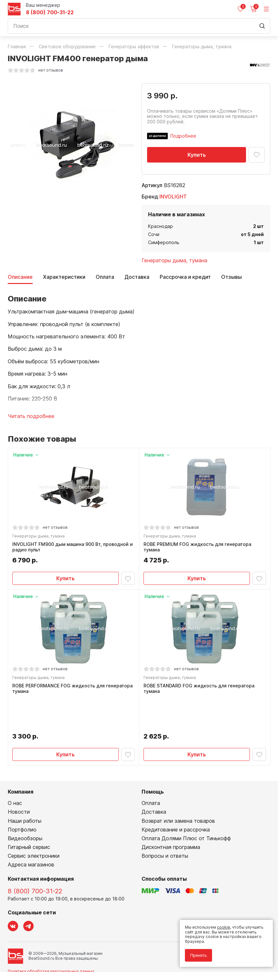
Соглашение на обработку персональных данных (56, 945)
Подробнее (183, 136)
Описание (20, 277)
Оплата (105, 277)
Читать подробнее (31, 416)
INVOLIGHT (173, 196)
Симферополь (163, 242)
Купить (196, 155)
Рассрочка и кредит (185, 277)
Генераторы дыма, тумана (174, 260)
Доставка (136, 277)
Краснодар (160, 226)
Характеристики (64, 277)
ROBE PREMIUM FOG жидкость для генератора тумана (198, 548)
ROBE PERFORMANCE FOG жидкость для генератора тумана (73, 691)
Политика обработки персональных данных (51, 940)
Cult (89, 959)
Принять (198, 955)
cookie (223, 927)
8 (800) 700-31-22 (50, 12)
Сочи (153, 234)
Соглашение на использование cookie (45, 949)
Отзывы (231, 277)
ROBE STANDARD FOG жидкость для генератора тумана (199, 691)
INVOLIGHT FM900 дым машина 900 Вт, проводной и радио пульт (73, 548)
